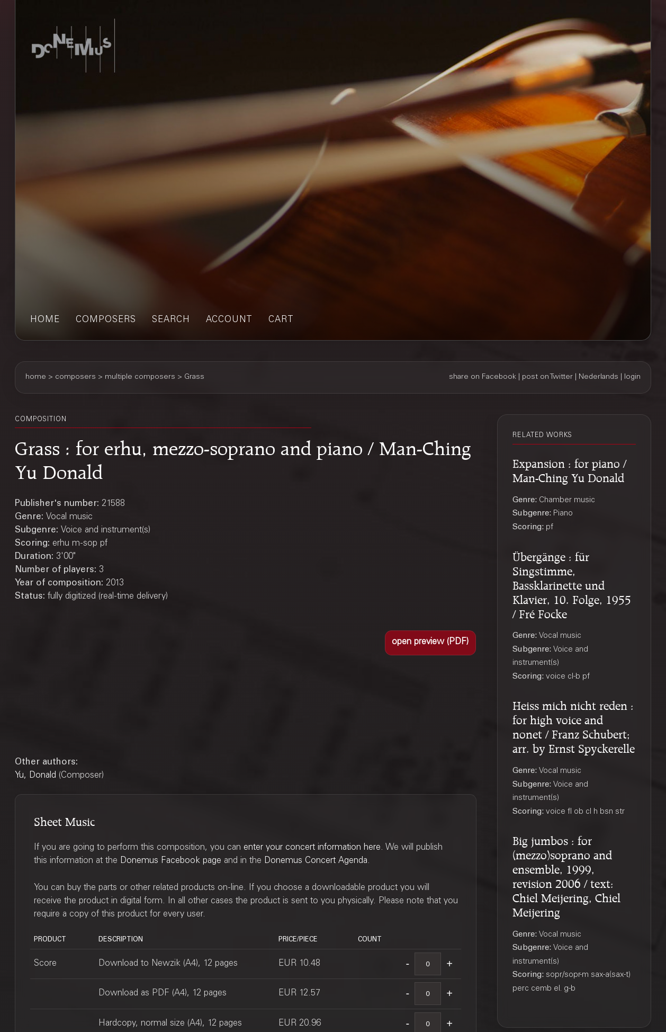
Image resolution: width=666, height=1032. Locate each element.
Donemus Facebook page (170, 861)
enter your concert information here (312, 847)
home (45, 320)
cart (281, 320)
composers (106, 320)
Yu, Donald (35, 775)
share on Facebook (482, 377)
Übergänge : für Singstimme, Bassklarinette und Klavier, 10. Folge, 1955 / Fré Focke (571, 584)
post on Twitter (547, 377)
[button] (430, 642)
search (171, 320)
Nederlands (598, 377)
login (632, 377)
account (229, 320)
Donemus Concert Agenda (315, 861)
